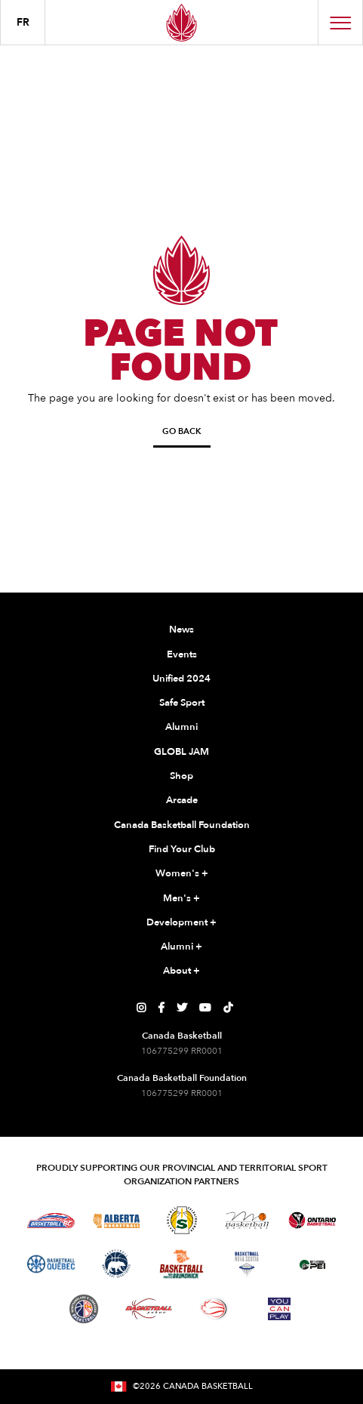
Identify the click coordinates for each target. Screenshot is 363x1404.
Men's (181, 899)
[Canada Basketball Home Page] (181, 22)
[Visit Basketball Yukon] (149, 1308)
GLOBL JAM (181, 752)
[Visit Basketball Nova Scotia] (247, 1264)
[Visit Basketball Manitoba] (247, 1220)
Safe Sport (182, 703)
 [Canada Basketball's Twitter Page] (182, 1007)
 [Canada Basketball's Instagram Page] (141, 1007)
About (181, 971)
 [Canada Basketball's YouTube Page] (205, 1007)
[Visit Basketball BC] (51, 1220)
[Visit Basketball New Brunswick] (181, 1264)
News (181, 629)
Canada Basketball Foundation (182, 825)
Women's (181, 874)
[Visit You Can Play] (279, 1309)
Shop (181, 776)
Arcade (182, 800)
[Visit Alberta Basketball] (116, 1220)
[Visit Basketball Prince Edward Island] (312, 1264)
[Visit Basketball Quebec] (51, 1264)
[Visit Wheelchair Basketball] (214, 1309)
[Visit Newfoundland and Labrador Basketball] (84, 1309)
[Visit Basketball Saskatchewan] (182, 1220)
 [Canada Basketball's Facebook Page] (161, 1007)
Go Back (181, 431)
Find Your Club (182, 849)
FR (23, 22)
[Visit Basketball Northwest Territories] (116, 1264)
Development (181, 923)
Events (182, 654)
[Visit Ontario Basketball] (312, 1220)
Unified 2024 (181, 678)
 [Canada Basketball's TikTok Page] (227, 1007)
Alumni (181, 727)
